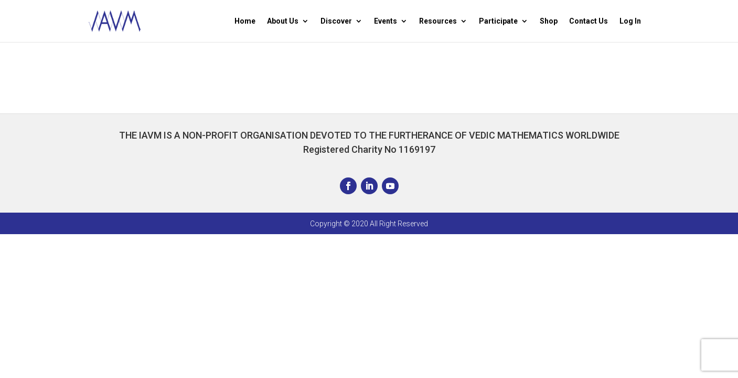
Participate (498, 21)
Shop (549, 21)
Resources (438, 21)
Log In (630, 21)
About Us (282, 21)
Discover (336, 21)
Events (385, 21)
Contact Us (588, 21)
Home (244, 21)
